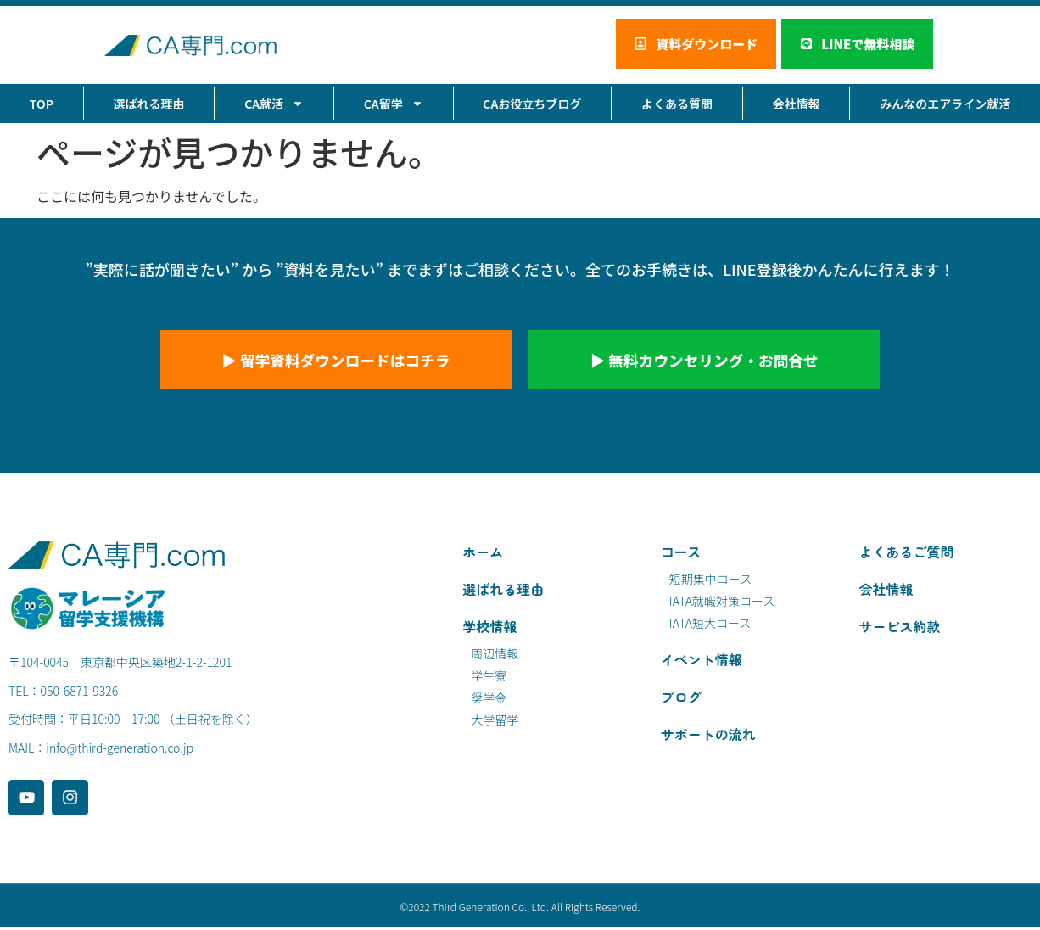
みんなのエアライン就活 (945, 104)
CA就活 (274, 104)
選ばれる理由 (149, 104)
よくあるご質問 (905, 554)
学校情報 (489, 629)
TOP (41, 104)
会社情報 (796, 104)
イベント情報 (701, 662)
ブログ (681, 699)
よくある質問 (677, 104)
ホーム (482, 554)
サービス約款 (899, 629)
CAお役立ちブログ (532, 104)
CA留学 (393, 104)
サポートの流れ (708, 736)
